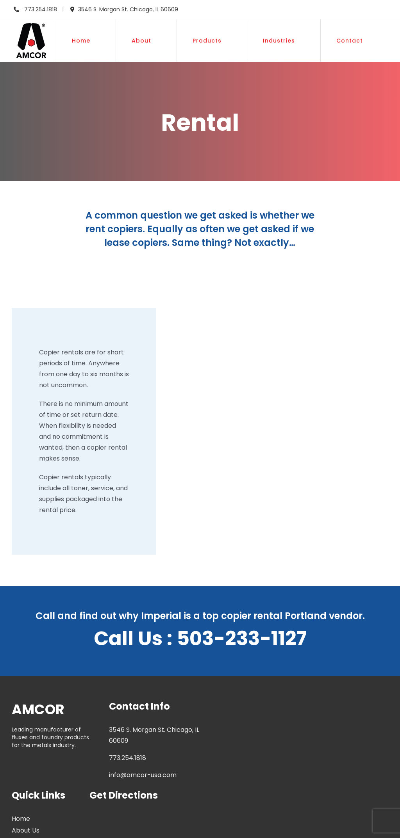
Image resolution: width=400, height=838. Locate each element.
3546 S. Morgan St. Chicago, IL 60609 (128, 9)
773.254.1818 (40, 9)
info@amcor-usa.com (143, 774)
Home (21, 818)
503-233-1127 (242, 638)
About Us (25, 830)
